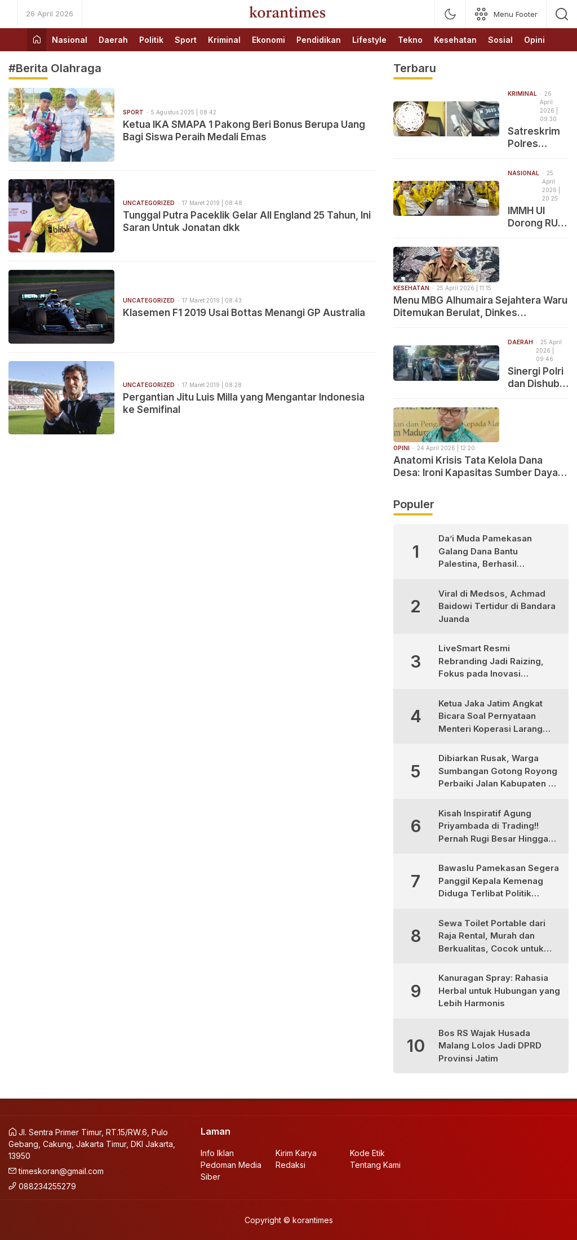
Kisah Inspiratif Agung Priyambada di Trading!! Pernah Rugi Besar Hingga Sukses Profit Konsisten (493, 827)
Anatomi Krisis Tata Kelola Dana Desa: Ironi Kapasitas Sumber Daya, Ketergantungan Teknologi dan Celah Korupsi (480, 467)
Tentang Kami (375, 1165)
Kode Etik (367, 1153)
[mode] (450, 14)
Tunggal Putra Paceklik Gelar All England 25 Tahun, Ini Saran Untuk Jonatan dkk (247, 221)
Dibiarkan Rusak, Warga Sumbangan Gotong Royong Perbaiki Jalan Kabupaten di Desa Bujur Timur (497, 771)
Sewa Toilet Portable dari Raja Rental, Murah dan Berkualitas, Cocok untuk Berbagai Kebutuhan (491, 936)
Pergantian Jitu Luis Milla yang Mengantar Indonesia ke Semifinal (244, 403)
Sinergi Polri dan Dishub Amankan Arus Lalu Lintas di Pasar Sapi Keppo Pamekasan (535, 378)
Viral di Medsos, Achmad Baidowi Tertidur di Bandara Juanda (497, 606)
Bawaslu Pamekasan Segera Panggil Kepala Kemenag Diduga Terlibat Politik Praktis (498, 881)
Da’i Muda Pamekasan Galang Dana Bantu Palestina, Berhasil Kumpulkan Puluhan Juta (489, 552)
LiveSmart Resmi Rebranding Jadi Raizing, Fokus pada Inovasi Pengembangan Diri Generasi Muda (491, 662)
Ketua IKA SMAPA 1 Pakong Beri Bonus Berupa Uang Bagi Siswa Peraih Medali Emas (244, 131)
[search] (562, 14)
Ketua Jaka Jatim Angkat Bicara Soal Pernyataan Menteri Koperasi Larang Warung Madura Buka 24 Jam (490, 717)
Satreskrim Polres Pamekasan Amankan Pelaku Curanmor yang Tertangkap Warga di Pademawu (535, 138)
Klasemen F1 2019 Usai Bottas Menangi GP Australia (244, 312)
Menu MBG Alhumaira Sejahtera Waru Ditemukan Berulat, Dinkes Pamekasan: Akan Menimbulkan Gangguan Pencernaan (480, 307)
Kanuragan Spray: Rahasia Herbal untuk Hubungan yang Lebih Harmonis (499, 990)
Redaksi (290, 1165)
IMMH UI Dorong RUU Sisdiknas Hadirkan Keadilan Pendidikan (536, 217)
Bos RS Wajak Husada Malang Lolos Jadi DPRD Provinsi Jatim (490, 1046)
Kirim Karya (296, 1153)
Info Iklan (217, 1153)
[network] (506, 14)
